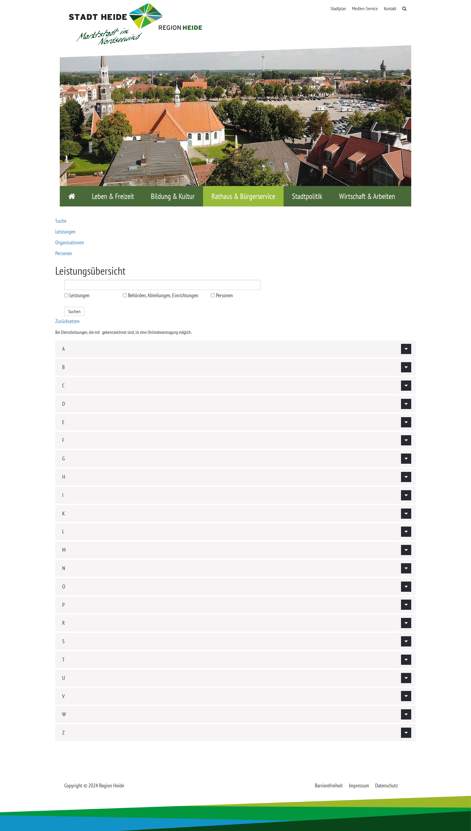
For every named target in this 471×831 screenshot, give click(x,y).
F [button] (63, 440)
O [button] (63, 586)
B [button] (63, 367)
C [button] (63, 385)
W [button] (64, 714)
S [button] (63, 641)
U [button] (63, 677)
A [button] (63, 348)
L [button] (63, 531)
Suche (60, 220)
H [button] (63, 476)
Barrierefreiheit (329, 785)
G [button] (63, 458)
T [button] (63, 659)
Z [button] (63, 732)
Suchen (74, 311)
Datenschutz (386, 785)
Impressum (359, 785)
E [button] (63, 422)
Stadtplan (338, 8)
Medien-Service (365, 8)
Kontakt (390, 8)
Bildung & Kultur (173, 196)
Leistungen (65, 231)
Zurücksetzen (67, 321)
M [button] (63, 549)
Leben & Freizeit (113, 196)
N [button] (63, 568)
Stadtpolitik (307, 196)
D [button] (63, 403)
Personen (63, 253)
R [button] (63, 622)
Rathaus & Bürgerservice (243, 196)
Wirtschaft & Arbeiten (367, 196)
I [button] (62, 495)
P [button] (63, 604)
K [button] (63, 513)
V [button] (63, 696)
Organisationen (69, 242)
